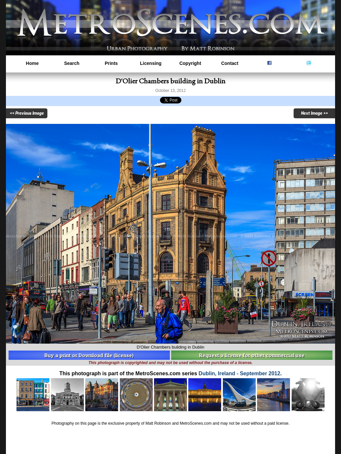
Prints (111, 63)
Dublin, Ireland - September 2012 (239, 373)
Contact (229, 63)
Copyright (190, 63)
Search (72, 63)
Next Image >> (314, 113)
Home (32, 63)
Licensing (150, 63)
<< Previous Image (27, 113)
